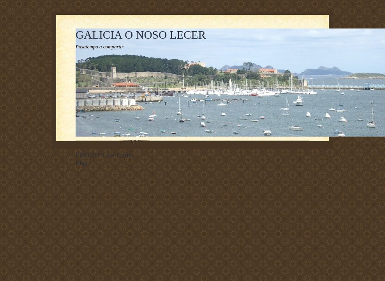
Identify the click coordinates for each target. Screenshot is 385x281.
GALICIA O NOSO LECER (141, 34)
